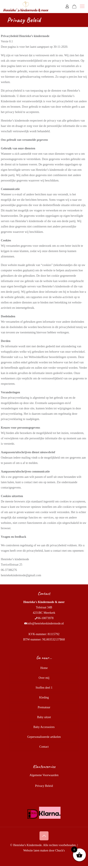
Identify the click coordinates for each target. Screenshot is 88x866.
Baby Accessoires (44, 727)
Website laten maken (35, 850)
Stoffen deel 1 (44, 687)
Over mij (44, 677)
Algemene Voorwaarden (43, 775)
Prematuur (44, 707)
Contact (44, 746)
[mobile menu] (82, 6)
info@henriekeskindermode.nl (45, 623)
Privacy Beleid (44, 785)
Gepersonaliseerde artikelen (44, 736)
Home (44, 668)
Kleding (44, 697)
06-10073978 (46, 618)
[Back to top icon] (44, 835)
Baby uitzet (44, 717)
